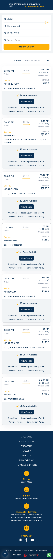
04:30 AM (44, 380)
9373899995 (26, 482)
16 (21, 149)
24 (21, 95)
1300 (46, 342)
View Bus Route (16, 111)
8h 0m (26, 381)
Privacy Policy (26, 460)
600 (46, 83)
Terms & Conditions (26, 464)
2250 (46, 134)
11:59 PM (44, 277)
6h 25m (26, 227)
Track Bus (26, 446)
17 (21, 303)
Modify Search (26, 46)
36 (21, 354)
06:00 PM (9, 278)
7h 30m (26, 71)
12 (21, 200)
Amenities (12, 107)
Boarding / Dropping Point (32, 107)
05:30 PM (9, 227)
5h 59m (26, 278)
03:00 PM (9, 70)
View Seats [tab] (26, 101)
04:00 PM (9, 122)
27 (21, 252)
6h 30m (26, 122)
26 (21, 405)
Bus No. (7, 80)
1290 (46, 239)
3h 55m (26, 330)
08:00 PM (9, 329)
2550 (46, 188)
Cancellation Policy (35, 111)
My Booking (26, 436)
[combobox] (24, 18)
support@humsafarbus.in (26, 498)
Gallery (26, 450)
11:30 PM (44, 174)
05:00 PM (9, 176)
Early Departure (32, 60)
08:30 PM (9, 381)
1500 (46, 291)
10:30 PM (44, 69)
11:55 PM (45, 226)
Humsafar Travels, (21, 550)
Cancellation (26, 441)
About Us (26, 455)
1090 (46, 393)
